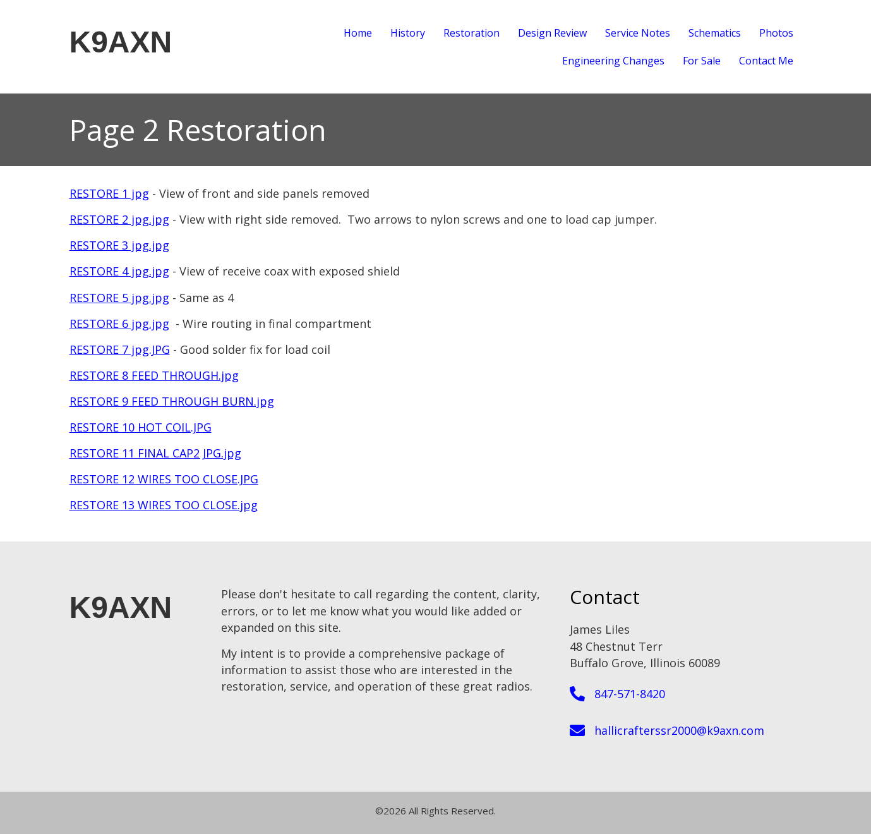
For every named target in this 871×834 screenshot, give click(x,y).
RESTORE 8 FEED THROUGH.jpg (154, 375)
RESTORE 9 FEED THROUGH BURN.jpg (171, 401)
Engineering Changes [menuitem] (613, 61)
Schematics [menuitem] (714, 33)
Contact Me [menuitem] (766, 61)
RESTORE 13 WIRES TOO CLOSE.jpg (163, 504)
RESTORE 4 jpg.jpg (119, 271)
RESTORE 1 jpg (109, 193)
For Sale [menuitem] (702, 61)
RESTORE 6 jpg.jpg (119, 323)
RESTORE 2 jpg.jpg (119, 219)
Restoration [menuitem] (471, 33)
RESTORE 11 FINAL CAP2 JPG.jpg (155, 453)
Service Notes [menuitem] (637, 33)
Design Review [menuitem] (552, 33)
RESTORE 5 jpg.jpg (119, 297)
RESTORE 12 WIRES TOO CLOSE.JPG (163, 478)
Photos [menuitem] (776, 33)
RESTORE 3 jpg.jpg (119, 245)
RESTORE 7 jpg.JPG (119, 349)
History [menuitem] (407, 33)
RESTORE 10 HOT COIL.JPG (140, 427)
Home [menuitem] (358, 33)
